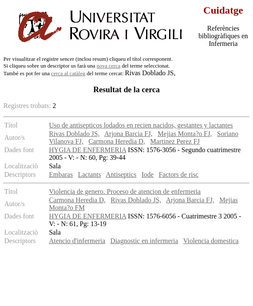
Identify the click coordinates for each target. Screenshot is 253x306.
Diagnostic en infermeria (144, 240)
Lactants (89, 174)
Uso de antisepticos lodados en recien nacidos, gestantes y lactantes (141, 125)
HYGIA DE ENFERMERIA (87, 149)
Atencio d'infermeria (77, 240)
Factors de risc (178, 174)
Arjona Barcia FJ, (128, 133)
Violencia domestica (211, 240)
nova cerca (109, 65)
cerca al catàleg (68, 73)
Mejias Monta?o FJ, (185, 133)
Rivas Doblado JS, (74, 133)
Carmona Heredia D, (117, 141)
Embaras (61, 174)
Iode (147, 174)
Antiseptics (121, 174)
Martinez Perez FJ (175, 141)
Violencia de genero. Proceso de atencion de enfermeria (125, 191)
